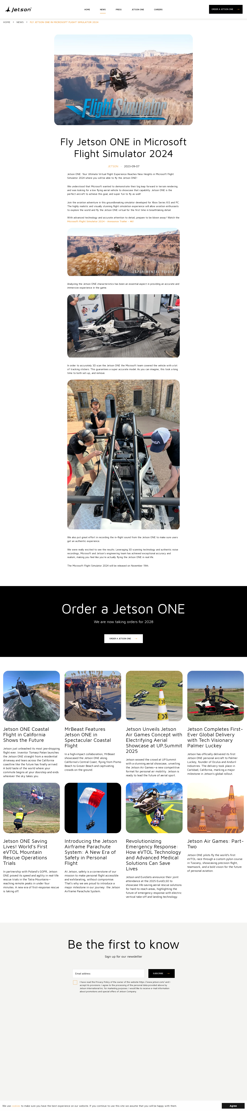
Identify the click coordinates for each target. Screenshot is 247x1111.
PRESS (119, 10)
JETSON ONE (138, 10)
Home (6, 22)
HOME (87, 10)
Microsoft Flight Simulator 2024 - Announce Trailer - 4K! (100, 221)
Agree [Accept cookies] (233, 1105)
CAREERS (158, 10)
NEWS (103, 10)
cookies (16, 1105)
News (20, 22)
